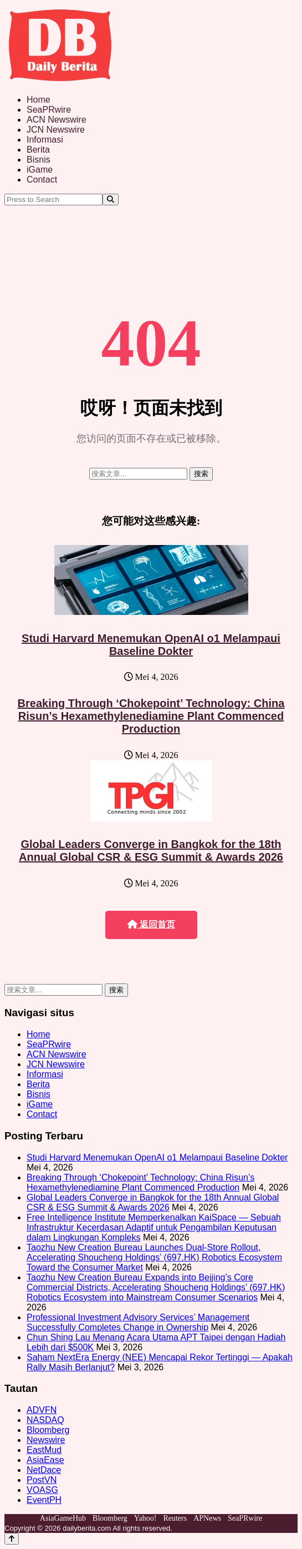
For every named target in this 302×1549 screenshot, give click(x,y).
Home (38, 99)
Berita (38, 149)
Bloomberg (48, 1430)
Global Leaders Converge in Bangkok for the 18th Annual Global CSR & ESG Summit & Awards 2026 (151, 850)
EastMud (44, 1450)
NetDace (44, 1470)
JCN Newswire (56, 129)
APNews (207, 1518)
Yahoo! (145, 1518)
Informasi (45, 139)
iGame (40, 169)
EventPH (44, 1500)
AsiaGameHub (63, 1518)
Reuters (175, 1518)
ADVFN (42, 1410)
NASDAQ (45, 1420)
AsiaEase (45, 1460)
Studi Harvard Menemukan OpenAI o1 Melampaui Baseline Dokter (151, 644)
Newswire (46, 1440)
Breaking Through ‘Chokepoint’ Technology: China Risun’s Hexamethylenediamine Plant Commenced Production (151, 716)
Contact (42, 179)
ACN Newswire (56, 119)
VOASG (42, 1490)
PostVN (42, 1480)
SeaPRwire (49, 109)
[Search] (111, 199)
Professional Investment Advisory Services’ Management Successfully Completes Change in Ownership (138, 1322)
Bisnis (38, 159)
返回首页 (151, 924)
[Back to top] (11, 1539)
